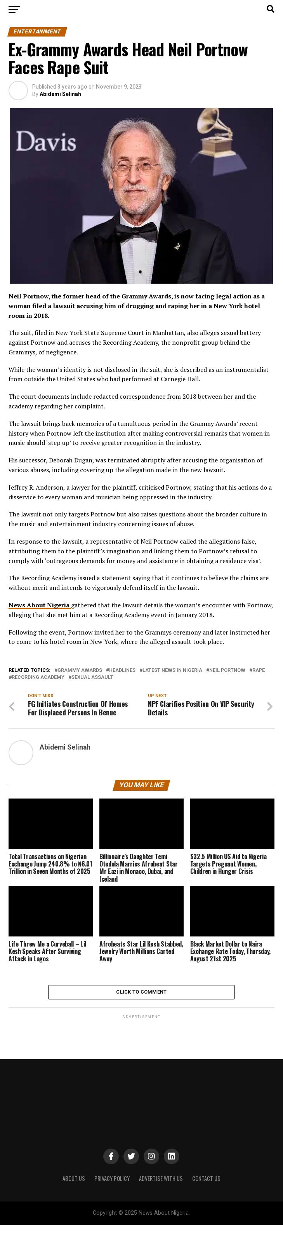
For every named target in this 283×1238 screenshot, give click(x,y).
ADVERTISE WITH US (161, 1191)
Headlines (122, 670)
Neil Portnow (227, 670)
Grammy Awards (79, 670)
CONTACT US (206, 1191)
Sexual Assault (92, 677)
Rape (258, 670)
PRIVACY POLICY (112, 1191)
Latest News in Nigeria (172, 670)
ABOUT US (74, 1191)
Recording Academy (38, 677)
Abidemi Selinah (60, 94)
